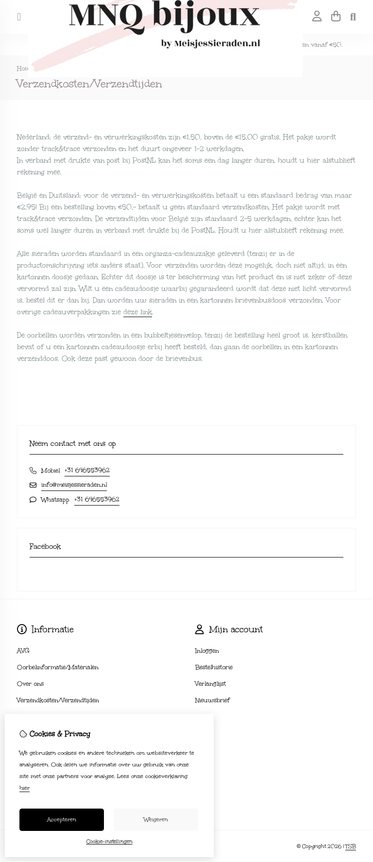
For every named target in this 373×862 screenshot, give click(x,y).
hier (24, 788)
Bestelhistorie (214, 667)
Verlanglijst (210, 684)
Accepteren (61, 819)
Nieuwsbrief (212, 700)
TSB (350, 846)
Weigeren (156, 819)
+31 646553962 (87, 470)
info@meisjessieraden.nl (74, 485)
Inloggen (207, 651)
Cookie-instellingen (109, 841)
